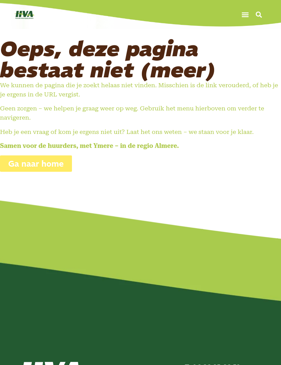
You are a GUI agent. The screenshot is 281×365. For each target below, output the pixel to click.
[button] (245, 14)
